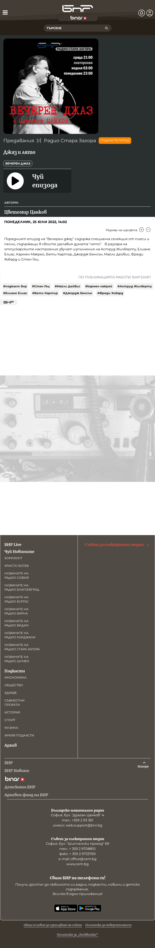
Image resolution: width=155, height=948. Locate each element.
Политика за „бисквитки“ (77, 935)
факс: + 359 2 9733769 (77, 854)
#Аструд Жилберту (134, 286)
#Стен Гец (41, 286)
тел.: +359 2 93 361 (77, 820)
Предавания (18, 140)
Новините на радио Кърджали (19, 635)
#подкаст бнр (15, 286)
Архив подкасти (19, 735)
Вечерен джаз (17, 163)
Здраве (10, 693)
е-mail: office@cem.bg (77, 859)
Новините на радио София (16, 575)
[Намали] (148, 229)
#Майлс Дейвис (67, 286)
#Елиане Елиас (15, 293)
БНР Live (12, 544)
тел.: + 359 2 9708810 (77, 849)
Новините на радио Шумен (16, 659)
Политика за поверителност (108, 925)
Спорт (9, 720)
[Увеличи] (141, 229)
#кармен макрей (98, 286)
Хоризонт (13, 558)
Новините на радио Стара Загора (22, 647)
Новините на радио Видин (16, 623)
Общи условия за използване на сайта (53, 925)
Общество (13, 685)
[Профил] (149, 13)
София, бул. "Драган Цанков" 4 (77, 815)
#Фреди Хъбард (110, 293)
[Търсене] (106, 28)
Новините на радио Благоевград (21, 587)
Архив (10, 745)
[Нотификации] (141, 13)
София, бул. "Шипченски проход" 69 (77, 844)
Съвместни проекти (14, 703)
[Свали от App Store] (66, 908)
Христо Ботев (16, 566)
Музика (11, 728)
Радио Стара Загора (70, 140)
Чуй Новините (19, 551)
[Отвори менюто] (5, 12)
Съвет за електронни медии (117, 544)
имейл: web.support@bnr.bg (77, 825)
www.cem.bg (77, 864)
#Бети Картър (45, 293)
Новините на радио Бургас (16, 599)
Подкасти (14, 671)
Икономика (15, 677)
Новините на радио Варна (16, 611)
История (12, 712)
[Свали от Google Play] (89, 908)
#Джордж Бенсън (77, 293)
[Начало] (77, 8)
